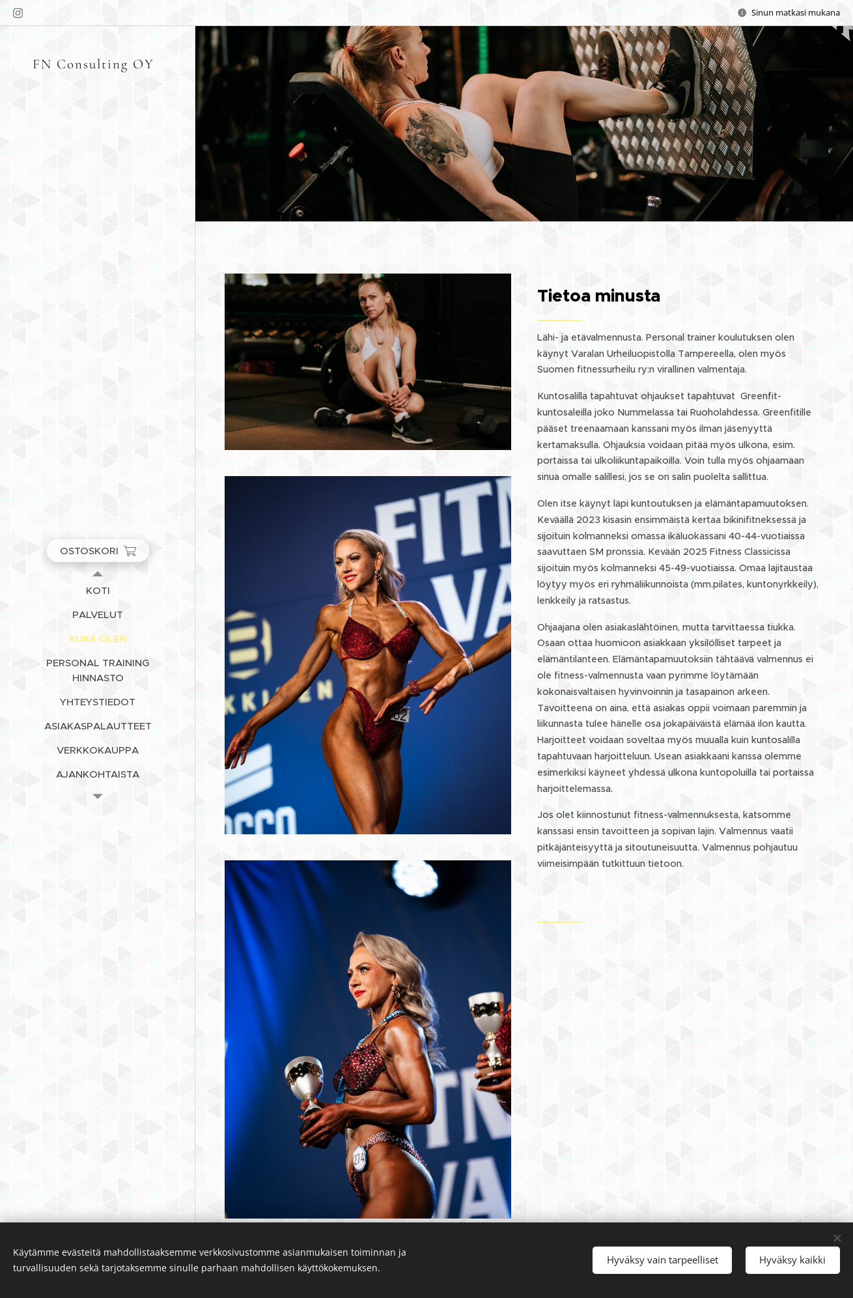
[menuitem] (97, 590)
